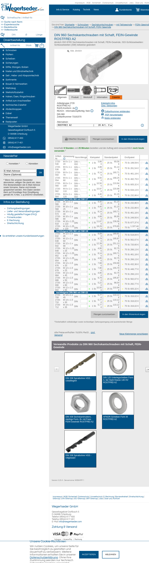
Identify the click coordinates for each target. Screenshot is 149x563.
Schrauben (83, 24)
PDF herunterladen (112, 115)
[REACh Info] (92, 110)
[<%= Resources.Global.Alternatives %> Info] (142, 125)
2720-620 (58, 227)
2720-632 (58, 234)
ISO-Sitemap (79, 499)
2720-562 (58, 190)
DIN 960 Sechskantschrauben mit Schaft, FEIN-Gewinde (82, 27)
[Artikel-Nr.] (15, 45)
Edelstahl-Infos (108, 103)
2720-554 (58, 179)
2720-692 (58, 288)
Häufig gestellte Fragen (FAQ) (22, 214)
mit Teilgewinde (124, 24)
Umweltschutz (121, 3)
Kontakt (116, 499)
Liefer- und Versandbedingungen (23, 211)
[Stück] (28, 45)
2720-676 (58, 264)
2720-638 (58, 239)
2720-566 (58, 203)
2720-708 (58, 296)
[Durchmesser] (26, 35)
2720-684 (58, 274)
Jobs (131, 3)
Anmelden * (14, 163)
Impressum (80, 3)
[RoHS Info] (76, 108)
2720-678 (58, 269)
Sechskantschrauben (102, 24)
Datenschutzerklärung (44, 557)
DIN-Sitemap (67, 499)
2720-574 (58, 212)
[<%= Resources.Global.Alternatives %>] (85, 125)
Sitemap (56, 499)
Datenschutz (107, 3)
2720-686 (58, 279)
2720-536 (58, 168)
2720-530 (58, 162)
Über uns (139, 3)
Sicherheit (96, 3)
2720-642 (58, 244)
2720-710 (58, 301)
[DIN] (14, 35)
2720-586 (58, 217)
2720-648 (58, 249)
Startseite (69, 24)
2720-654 (58, 259)
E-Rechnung (13, 220)
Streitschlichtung (15, 223)
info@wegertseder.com (70, 521)
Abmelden (33, 163)
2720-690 (58, 284)
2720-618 (58, 222)
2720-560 (58, 184)
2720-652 (58, 254)
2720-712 (58, 306)
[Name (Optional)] (20, 174)
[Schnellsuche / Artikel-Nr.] (26, 17)
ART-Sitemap (92, 499)
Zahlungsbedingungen (18, 208)
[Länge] (39, 35)
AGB (88, 3)
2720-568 (58, 207)
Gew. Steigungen (109, 105)
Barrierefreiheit (121, 497)
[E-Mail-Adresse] (20, 170)
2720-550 (58, 173)
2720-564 (58, 195)
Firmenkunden (14, 217)
